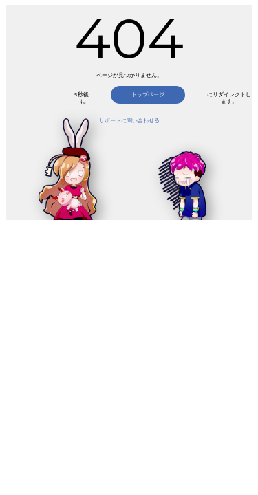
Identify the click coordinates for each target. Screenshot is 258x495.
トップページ (147, 94)
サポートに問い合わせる (129, 121)
